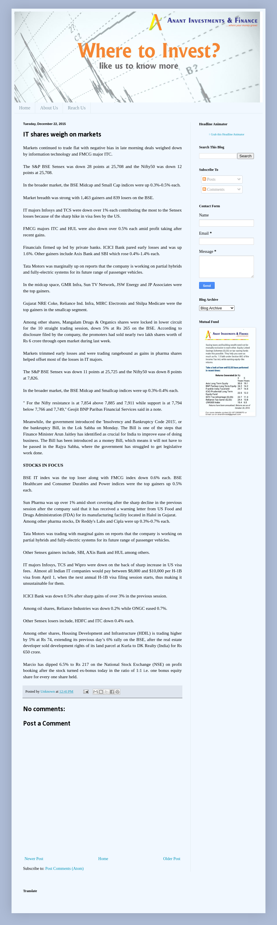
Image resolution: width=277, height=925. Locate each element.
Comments (213, 189)
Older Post (172, 859)
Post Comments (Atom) (64, 868)
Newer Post (34, 859)
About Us (49, 107)
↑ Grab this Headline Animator (226, 134)
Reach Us (77, 107)
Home (24, 107)
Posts (209, 179)
